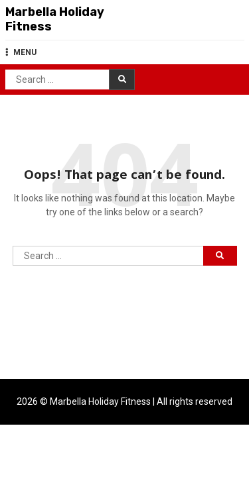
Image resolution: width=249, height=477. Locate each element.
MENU (21, 52)
